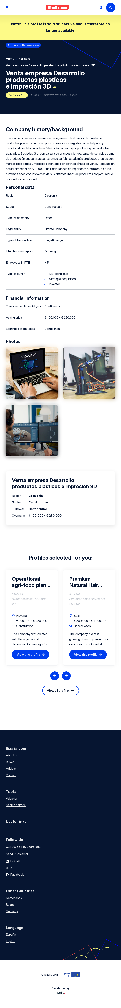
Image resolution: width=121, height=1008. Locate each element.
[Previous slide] (54, 675)
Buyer (10, 762)
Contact (11, 775)
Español (11, 934)
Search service (16, 805)
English (10, 941)
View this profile (28, 654)
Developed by (60, 990)
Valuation (12, 798)
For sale (24, 59)
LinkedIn (15, 861)
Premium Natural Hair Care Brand (83, 582)
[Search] (110, 7)
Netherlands (14, 898)
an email (22, 854)
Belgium (11, 904)
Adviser (11, 768)
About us (12, 755)
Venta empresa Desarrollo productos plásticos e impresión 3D (50, 65)
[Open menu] (7, 7)
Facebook (17, 874)
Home (10, 59)
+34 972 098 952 (28, 846)
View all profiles (58, 690)
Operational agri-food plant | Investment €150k (31, 582)
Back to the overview (25, 45)
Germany (12, 911)
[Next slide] (66, 675)
